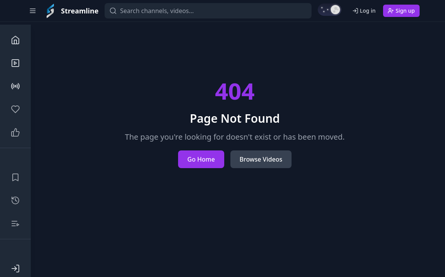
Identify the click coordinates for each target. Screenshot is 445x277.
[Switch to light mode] (330, 9)
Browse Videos (261, 159)
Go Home (201, 159)
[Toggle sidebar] (33, 11)
